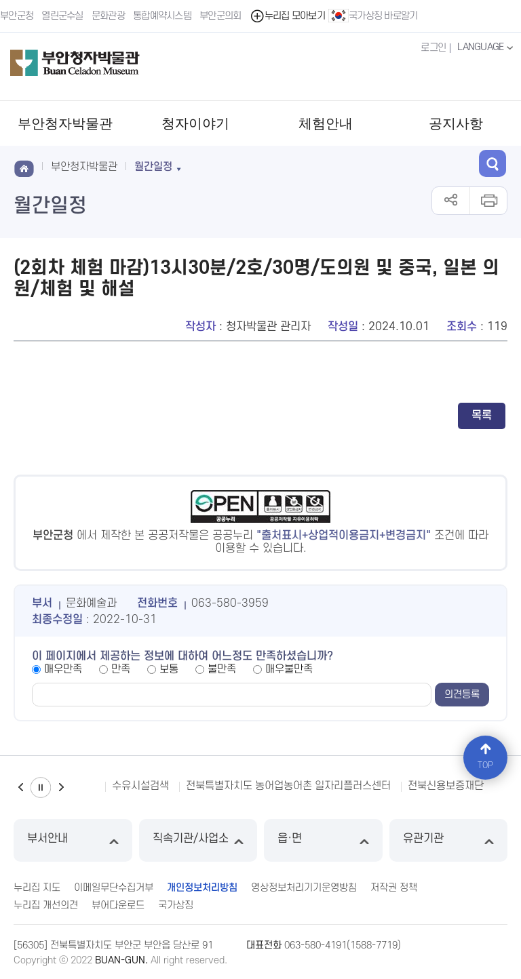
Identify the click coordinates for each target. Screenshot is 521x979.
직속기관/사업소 (198, 840)
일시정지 (41, 787)
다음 (61, 787)
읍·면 (323, 840)
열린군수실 (62, 16)
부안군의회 (220, 16)
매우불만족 (289, 669)
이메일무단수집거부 (113, 888)
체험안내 (325, 123)
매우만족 (63, 669)
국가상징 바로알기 (373, 15)
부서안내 (73, 840)
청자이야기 (195, 123)
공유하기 (450, 200)
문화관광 (108, 16)
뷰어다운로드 (118, 905)
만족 (120, 669)
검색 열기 (492, 163)
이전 (20, 787)
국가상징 (175, 905)
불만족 (222, 669)
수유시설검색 (140, 786)
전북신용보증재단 (446, 786)
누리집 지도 (37, 888)
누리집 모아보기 (287, 16)
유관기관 (449, 840)
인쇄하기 (488, 200)
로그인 (433, 48)
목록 (481, 415)
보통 (168, 669)
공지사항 (456, 123)
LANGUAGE (486, 47)
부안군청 (16, 16)
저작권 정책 (393, 888)
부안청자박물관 (65, 123)
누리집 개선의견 (46, 905)
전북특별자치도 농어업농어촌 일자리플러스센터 (288, 786)
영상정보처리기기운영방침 (304, 888)
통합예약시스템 (162, 16)
